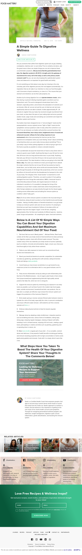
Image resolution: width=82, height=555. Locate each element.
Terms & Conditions (40, 544)
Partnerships (65, 532)
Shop (68, 5)
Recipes (49, 5)
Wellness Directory (41, 534)
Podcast (56, 5)
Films (62, 5)
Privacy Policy (51, 544)
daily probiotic (32, 261)
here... (27, 305)
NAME (19, 505)
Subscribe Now (41, 515)
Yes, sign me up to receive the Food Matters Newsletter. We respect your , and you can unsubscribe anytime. (42, 510)
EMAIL (46, 505)
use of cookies (68, 550)
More (75, 5)
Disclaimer (30, 544)
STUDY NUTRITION (74, 2)
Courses (41, 5)
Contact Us (55, 532)
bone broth (25, 331)
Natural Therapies (34, 41)
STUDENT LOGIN (59, 2)
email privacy (57, 509)
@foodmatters (10, 460)
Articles (36, 532)
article (23, 41)
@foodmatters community (31, 460)
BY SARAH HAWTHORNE (33, 398)
